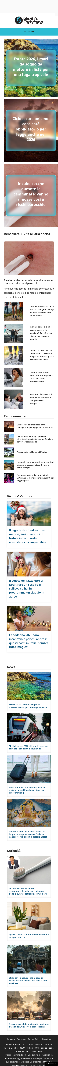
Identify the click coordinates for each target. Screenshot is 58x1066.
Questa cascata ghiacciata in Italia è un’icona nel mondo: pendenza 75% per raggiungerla (35, 478)
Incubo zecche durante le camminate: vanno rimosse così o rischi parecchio (30, 194)
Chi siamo (10, 1039)
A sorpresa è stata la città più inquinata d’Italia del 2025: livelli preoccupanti (29, 1025)
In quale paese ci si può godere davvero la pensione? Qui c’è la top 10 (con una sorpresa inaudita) (41, 332)
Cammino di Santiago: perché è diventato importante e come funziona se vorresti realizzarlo (35, 439)
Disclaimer (47, 1039)
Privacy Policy (34, 1039)
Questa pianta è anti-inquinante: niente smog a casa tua (29, 936)
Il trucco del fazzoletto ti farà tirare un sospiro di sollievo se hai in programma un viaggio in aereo (26, 588)
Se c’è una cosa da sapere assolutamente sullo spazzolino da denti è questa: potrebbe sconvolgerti (28, 891)
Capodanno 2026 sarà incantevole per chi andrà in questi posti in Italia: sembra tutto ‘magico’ (29, 641)
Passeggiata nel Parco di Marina (32, 452)
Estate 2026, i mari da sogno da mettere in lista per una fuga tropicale (31, 66)
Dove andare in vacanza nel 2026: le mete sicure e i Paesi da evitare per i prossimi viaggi (27, 790)
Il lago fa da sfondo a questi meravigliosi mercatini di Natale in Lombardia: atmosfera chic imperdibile (28, 536)
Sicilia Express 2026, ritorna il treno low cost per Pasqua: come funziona (28, 747)
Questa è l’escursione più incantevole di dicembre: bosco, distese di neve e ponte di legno (35, 465)
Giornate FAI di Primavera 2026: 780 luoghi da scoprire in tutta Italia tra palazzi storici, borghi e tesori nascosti (28, 834)
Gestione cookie (51, 1064)
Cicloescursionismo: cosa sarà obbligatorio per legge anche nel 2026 (30, 129)
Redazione (21, 1039)
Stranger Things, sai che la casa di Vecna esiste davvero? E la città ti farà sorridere (28, 980)
